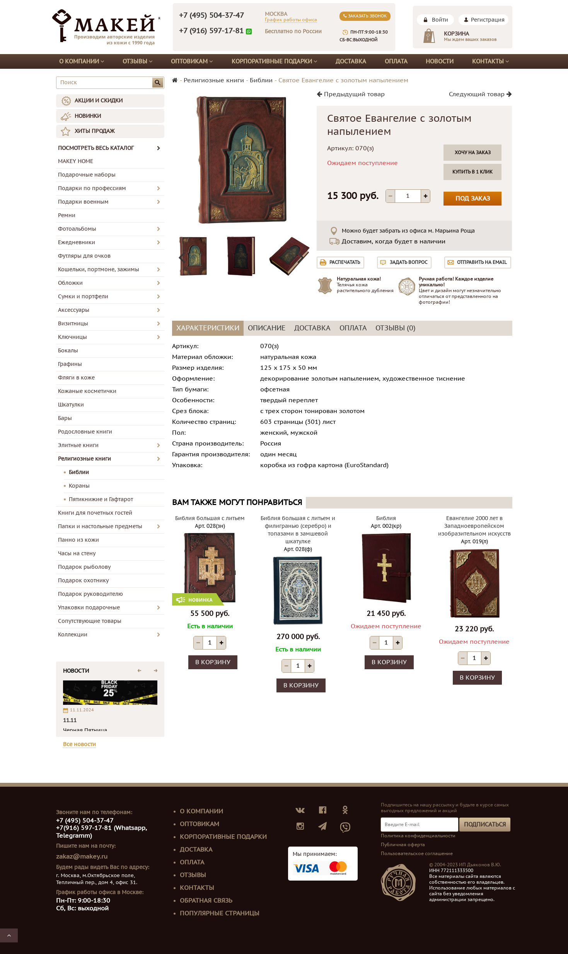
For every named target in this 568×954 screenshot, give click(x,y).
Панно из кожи (78, 540)
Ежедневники (76, 242)
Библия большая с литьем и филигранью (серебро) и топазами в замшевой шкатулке (298, 530)
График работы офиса (291, 19)
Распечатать (344, 262)
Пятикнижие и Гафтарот (101, 499)
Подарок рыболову (84, 567)
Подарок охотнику (83, 580)
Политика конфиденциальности (418, 835)
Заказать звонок (365, 16)
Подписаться (485, 824)
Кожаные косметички (87, 391)
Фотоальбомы (77, 229)
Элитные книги (78, 445)
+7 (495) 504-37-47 (211, 15)
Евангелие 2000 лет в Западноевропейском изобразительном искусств (474, 526)
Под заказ (472, 198)
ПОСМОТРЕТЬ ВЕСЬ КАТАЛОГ (109, 148)
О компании (81, 61)
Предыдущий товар (351, 94)
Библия (386, 518)
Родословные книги (85, 432)
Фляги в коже (76, 377)
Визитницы (73, 323)
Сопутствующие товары (89, 621)
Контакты (490, 61)
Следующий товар (480, 94)
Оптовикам (192, 61)
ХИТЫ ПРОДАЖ (94, 131)
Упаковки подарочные (89, 607)
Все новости (79, 744)
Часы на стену (77, 553)
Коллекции (72, 634)
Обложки (70, 283)
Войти (440, 20)
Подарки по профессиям (92, 188)
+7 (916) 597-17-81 (211, 31)
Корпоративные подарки (274, 61)
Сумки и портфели (83, 296)
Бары (65, 418)
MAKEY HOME (75, 161)
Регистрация (488, 20)
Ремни (66, 215)
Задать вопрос (408, 262)
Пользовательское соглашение (417, 853)
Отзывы (138, 61)
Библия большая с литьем (210, 518)
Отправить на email (482, 262)
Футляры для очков (84, 256)
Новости (440, 61)
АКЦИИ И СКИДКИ (99, 100)
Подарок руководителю (90, 594)
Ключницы (72, 337)
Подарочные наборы (87, 175)
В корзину (212, 662)
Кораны (79, 486)
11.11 (70, 720)
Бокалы (68, 350)
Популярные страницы (219, 913)
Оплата (396, 61)
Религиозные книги (84, 459)
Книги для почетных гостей (95, 513)
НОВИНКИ (88, 116)
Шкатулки (71, 404)
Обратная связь (206, 900)
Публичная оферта (403, 844)
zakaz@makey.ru (81, 856)
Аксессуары (73, 310)
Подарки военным (83, 202)
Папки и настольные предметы (100, 526)
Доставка (351, 61)
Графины (70, 364)
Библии (79, 472)
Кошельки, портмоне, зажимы (98, 269)
